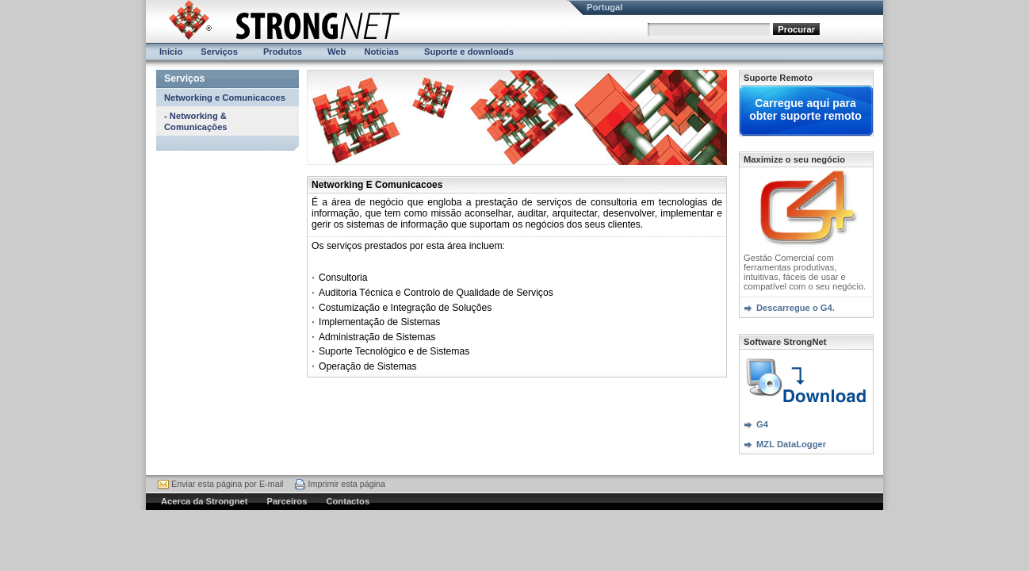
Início (170, 51)
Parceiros (286, 501)
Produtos (282, 51)
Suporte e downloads (469, 51)
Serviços (219, 51)
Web (336, 51)
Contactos (347, 501)
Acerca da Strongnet (204, 501)
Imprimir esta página (346, 484)
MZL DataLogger (791, 444)
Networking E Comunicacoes (377, 184)
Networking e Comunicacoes (224, 97)
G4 (762, 424)
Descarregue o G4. (795, 307)
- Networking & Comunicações (196, 121)
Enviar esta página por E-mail (227, 484)
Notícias (381, 51)
